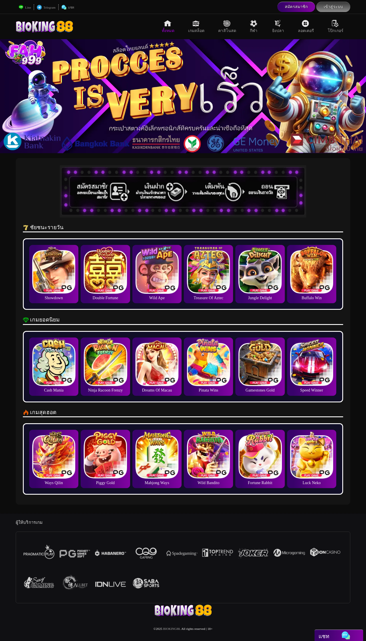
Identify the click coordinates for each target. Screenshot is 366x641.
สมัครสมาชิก (296, 7)
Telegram (46, 7)
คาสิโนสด (227, 26)
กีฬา (254, 26)
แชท (67, 7)
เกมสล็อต (196, 26)
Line (25, 7)
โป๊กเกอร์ (335, 26)
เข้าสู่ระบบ (333, 7)
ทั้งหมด (168, 26)
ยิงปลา (278, 26)
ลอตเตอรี (306, 26)
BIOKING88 (171, 628)
